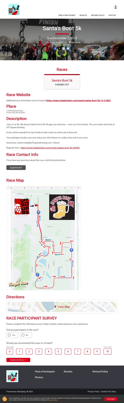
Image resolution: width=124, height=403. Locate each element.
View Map (62, 310)
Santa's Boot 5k (62, 28)
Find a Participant (67, 15)
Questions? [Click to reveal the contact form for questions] (16, 170)
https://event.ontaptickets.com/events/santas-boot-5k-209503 (50, 151)
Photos (112, 15)
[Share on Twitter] (59, 48)
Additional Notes (18, 363)
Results (83, 15)
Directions (75, 42)
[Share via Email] (63, 48)
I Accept (111, 399)
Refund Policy (97, 15)
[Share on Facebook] (55, 48)
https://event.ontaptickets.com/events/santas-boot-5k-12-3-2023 (78, 104)
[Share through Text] (68, 48)
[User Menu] (115, 7)
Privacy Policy (52, 400)
